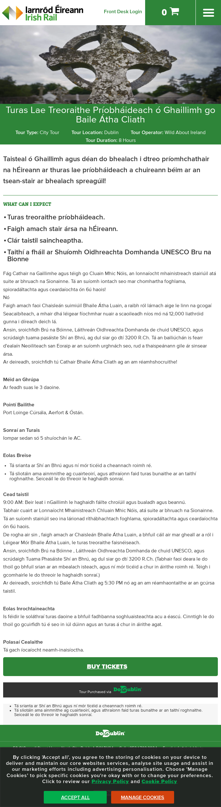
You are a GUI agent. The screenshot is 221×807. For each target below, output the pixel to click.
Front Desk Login (123, 11)
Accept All (75, 797)
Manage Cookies (142, 797)
